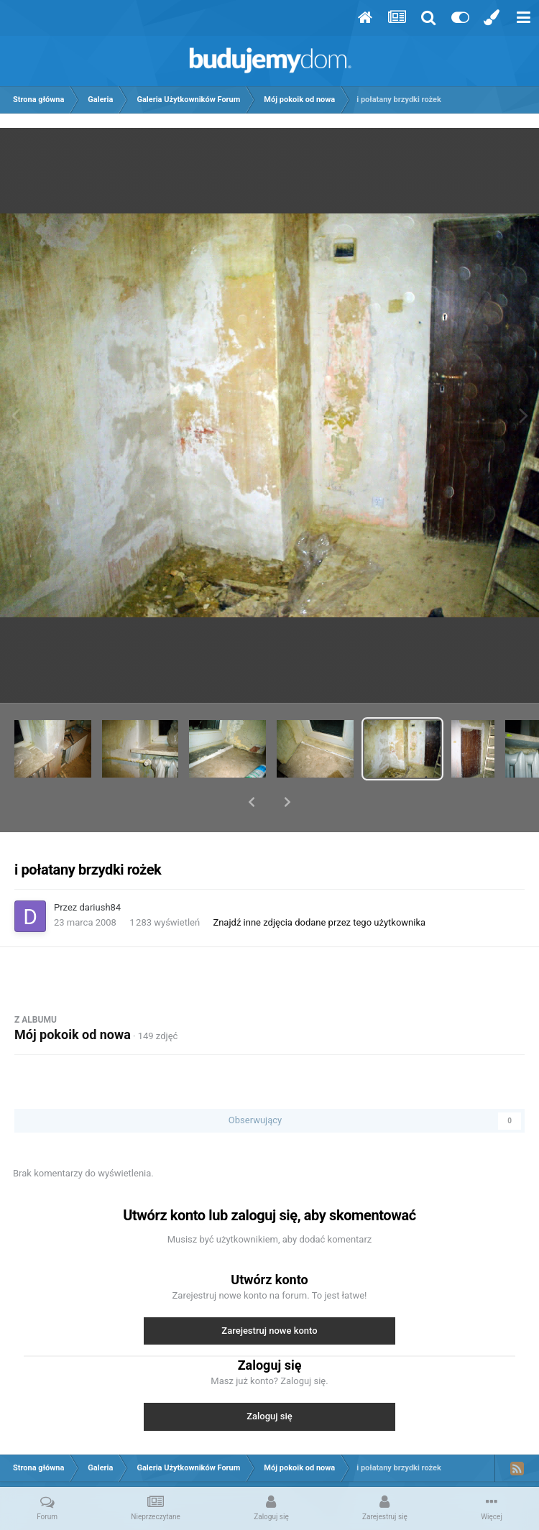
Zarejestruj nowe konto (269, 1293)
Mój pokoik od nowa (72, 997)
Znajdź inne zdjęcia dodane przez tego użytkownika (319, 885)
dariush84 (100, 870)
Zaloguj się (269, 1378)
